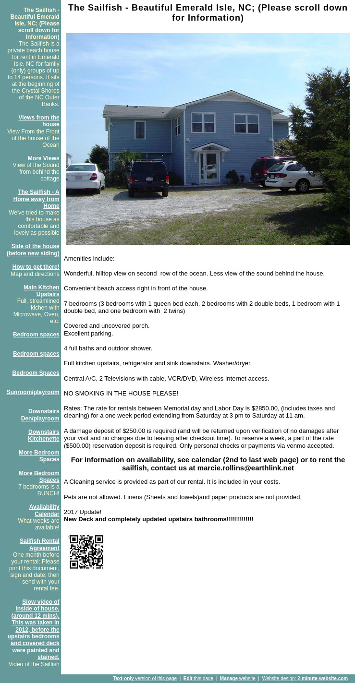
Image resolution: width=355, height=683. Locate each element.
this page (198, 678)
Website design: (305, 678)
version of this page (145, 678)
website (238, 678)
